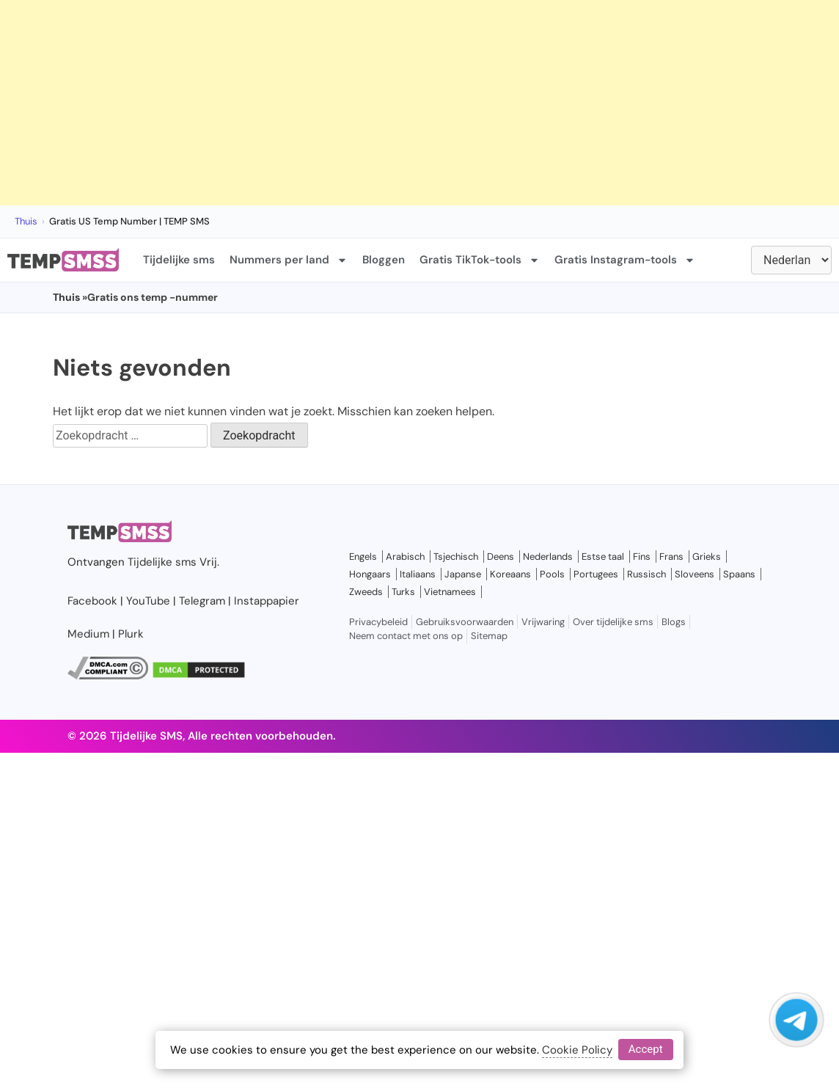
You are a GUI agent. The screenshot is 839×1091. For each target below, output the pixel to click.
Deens (500, 556)
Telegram (202, 601)
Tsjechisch (455, 556)
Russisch (646, 574)
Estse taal (603, 556)
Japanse (462, 574)
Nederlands (548, 556)
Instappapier (266, 601)
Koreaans (510, 574)
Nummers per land (289, 260)
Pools (552, 574)
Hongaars (370, 574)
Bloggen (383, 259)
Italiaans (418, 574)
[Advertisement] (375, 102)
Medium (88, 634)
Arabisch (405, 556)
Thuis (26, 221)
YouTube (148, 601)
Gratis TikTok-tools (480, 260)
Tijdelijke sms (179, 259)
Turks (403, 591)
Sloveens (694, 574)
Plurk (131, 634)
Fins (642, 556)
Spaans (739, 574)
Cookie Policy (577, 1050)
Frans (671, 556)
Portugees (596, 574)
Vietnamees (450, 591)
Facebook (92, 601)
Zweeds (366, 591)
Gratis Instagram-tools (624, 260)
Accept (646, 1049)
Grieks (706, 556)
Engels (363, 556)
